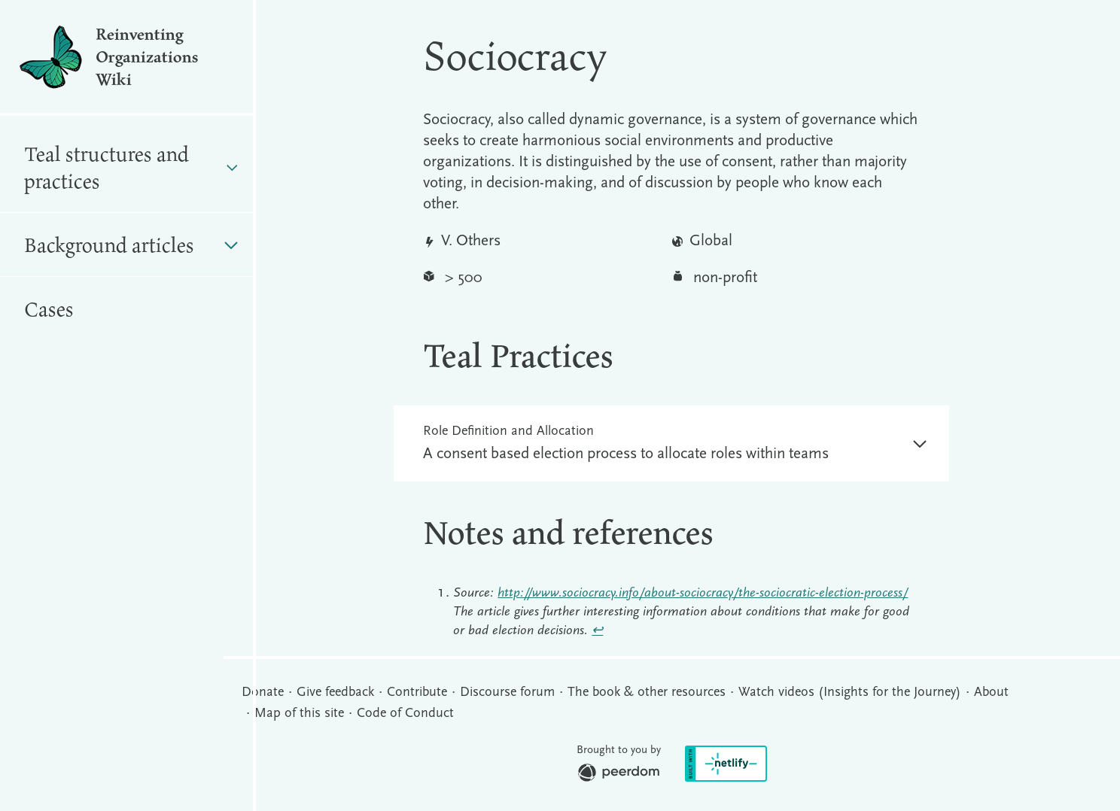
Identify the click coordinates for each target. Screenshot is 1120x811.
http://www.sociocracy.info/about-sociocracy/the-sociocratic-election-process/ (703, 593)
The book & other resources (647, 692)
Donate (263, 692)
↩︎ (597, 631)
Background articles (131, 244)
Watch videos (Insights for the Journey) (849, 692)
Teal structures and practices (131, 167)
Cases (49, 308)
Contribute (417, 692)
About (991, 692)
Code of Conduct (405, 713)
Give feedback (335, 692)
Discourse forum (507, 692)
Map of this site (299, 713)
